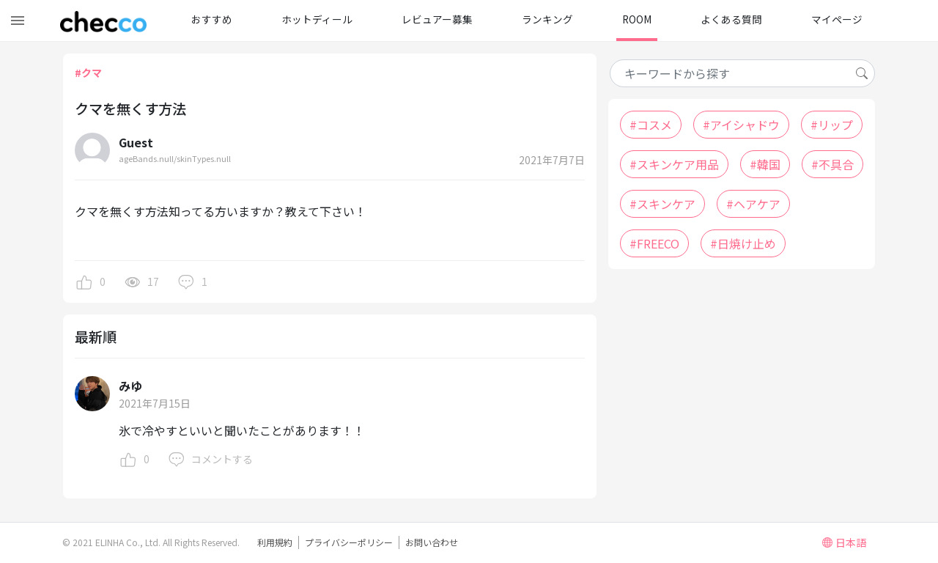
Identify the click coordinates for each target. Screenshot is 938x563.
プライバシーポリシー (349, 542)
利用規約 (274, 542)
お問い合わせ (431, 542)
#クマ (88, 72)
